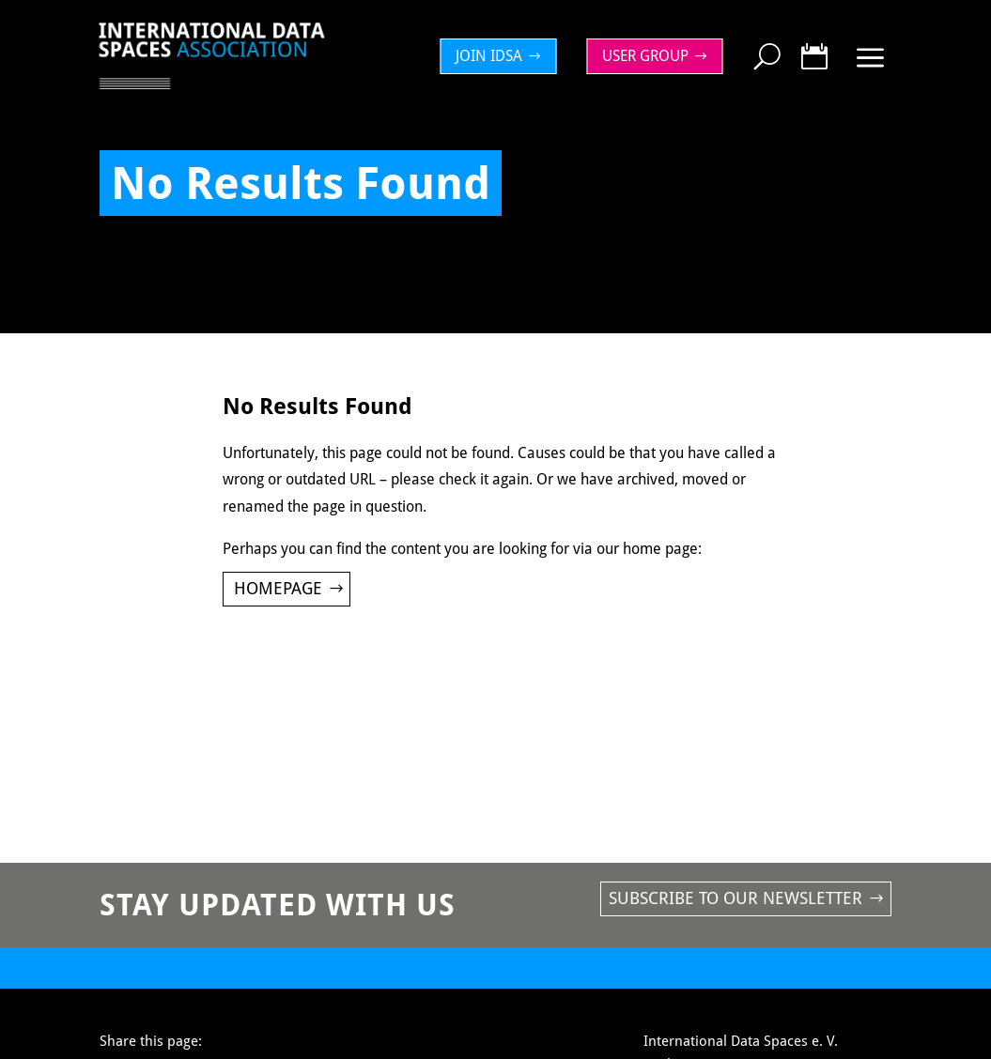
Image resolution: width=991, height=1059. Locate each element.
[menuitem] (503, 56)
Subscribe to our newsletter (735, 898)
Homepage (278, 588)
